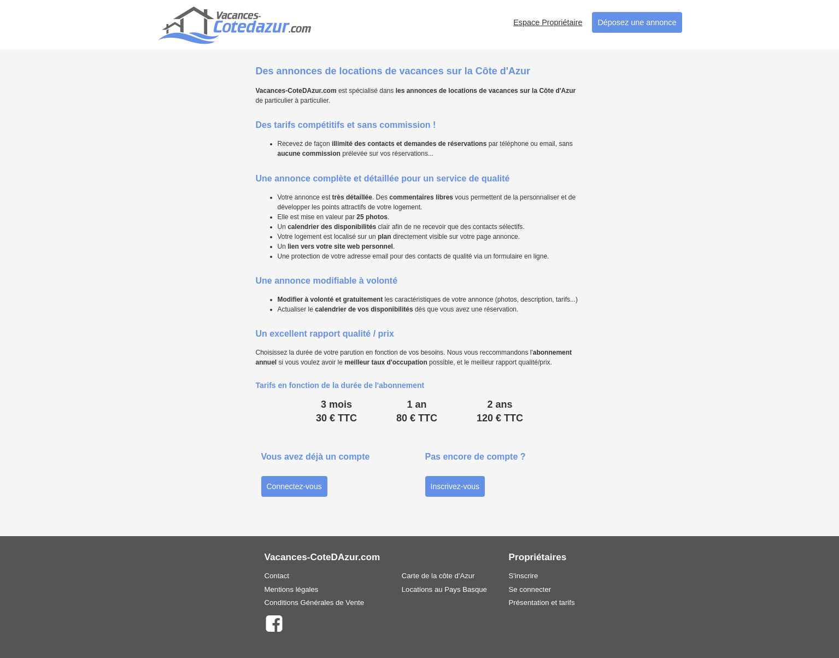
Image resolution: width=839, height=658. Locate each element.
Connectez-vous (294, 486)
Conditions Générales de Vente (315, 602)
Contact (277, 576)
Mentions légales (292, 589)
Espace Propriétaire (547, 22)
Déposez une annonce (636, 22)
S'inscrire (523, 576)
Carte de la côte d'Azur (438, 576)
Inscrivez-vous (455, 486)
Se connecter (530, 589)
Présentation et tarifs (542, 602)
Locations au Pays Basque (444, 589)
